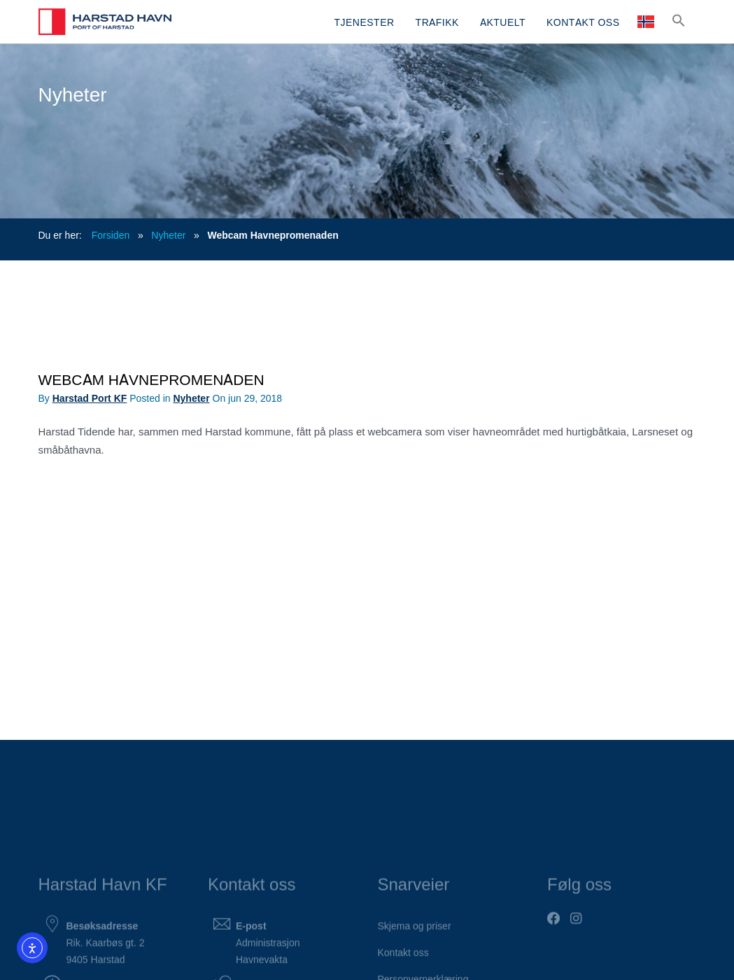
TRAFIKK (437, 21)
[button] (678, 20)
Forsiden (110, 234)
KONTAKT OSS (582, 21)
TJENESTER (364, 21)
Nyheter (168, 234)
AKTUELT (502, 21)
